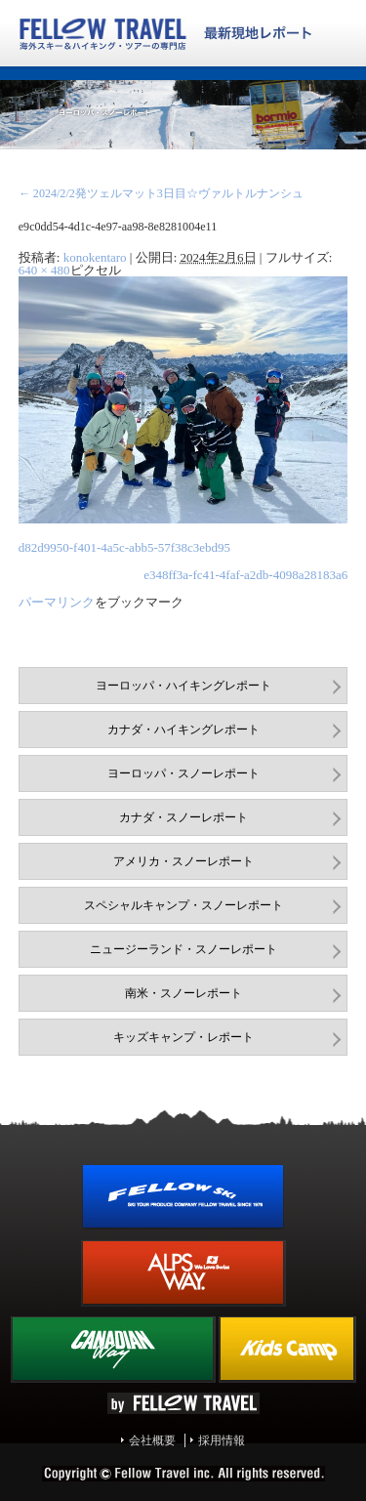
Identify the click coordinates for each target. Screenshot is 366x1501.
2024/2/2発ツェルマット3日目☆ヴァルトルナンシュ (161, 193)
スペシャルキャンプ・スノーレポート (183, 905)
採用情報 (221, 1440)
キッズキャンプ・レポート (183, 1037)
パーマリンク (57, 602)
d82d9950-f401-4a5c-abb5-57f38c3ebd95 (124, 547)
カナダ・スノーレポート (183, 817)
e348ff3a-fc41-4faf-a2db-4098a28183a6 (245, 574)
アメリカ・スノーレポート (183, 861)
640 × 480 (44, 270)
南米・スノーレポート (183, 993)
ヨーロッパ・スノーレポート (183, 773)
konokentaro (95, 257)
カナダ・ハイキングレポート (183, 729)
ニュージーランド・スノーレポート (183, 949)
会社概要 (152, 1440)
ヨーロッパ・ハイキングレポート (183, 685)
